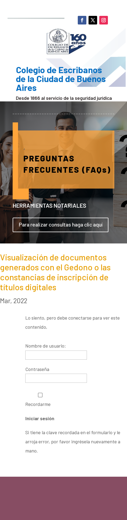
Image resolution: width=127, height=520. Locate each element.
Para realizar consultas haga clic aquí (61, 224)
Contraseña (37, 369)
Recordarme (40, 400)
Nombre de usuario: (45, 346)
